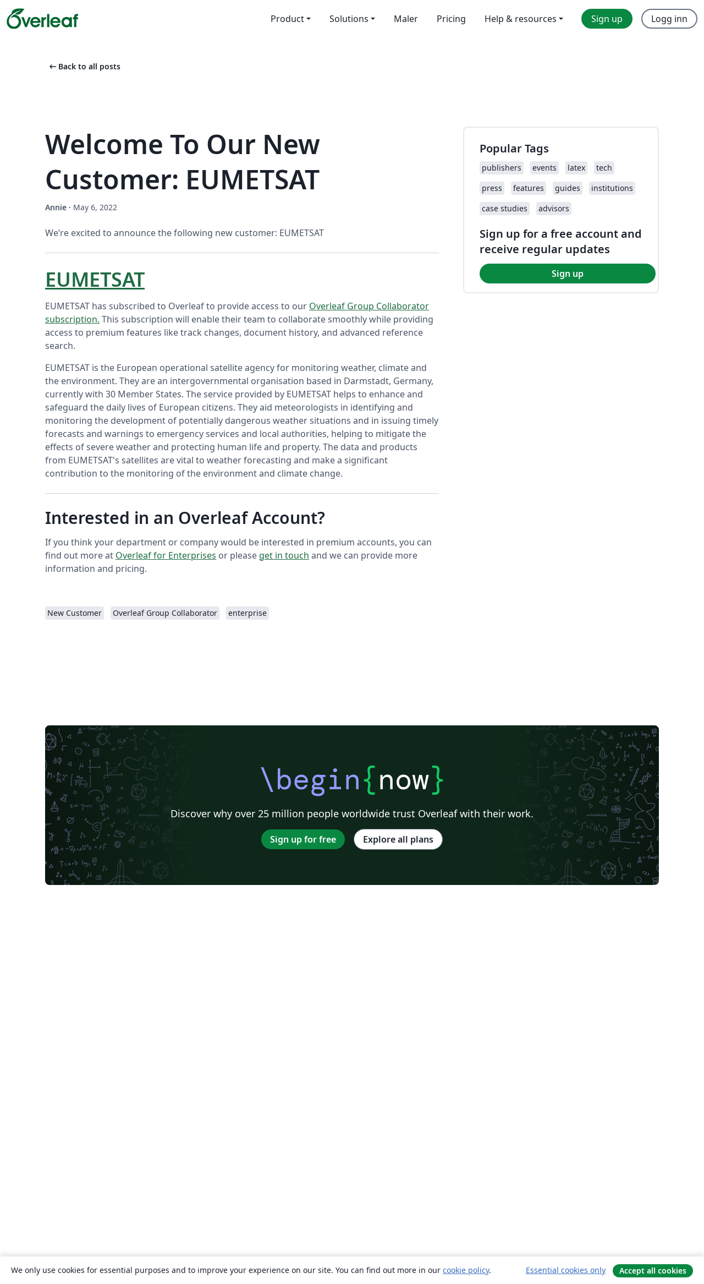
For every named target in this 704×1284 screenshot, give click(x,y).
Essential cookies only (566, 1270)
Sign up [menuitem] (607, 19)
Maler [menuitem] (406, 19)
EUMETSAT (95, 279)
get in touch (284, 555)
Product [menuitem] (287, 19)
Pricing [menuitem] (451, 19)
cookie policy (466, 1270)
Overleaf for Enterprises (166, 555)
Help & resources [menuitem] (521, 19)
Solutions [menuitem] (349, 19)
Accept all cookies (652, 1270)
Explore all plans (398, 839)
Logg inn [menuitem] (669, 19)
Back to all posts (83, 66)
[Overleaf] (42, 18)
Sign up (568, 273)
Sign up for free (303, 839)
